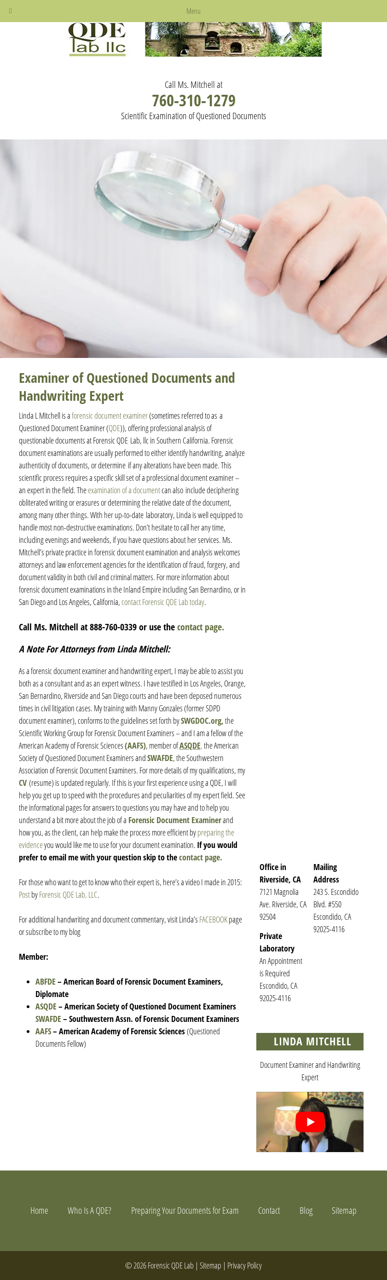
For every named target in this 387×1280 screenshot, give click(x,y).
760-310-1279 (194, 100)
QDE (114, 427)
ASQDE (46, 1006)
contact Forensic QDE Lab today (162, 601)
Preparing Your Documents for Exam (185, 1210)
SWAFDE (160, 757)
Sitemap (344, 1210)
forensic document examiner (110, 415)
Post (24, 894)
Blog (306, 1210)
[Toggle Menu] (10, 11)
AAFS (43, 1031)
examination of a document (124, 490)
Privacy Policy (244, 1265)
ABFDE (46, 981)
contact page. (200, 627)
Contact (269, 1210)
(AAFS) (135, 745)
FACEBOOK (212, 919)
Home (39, 1210)
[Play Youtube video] (310, 1122)
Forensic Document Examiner (174, 819)
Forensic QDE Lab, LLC (68, 894)
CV (23, 782)
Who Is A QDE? (89, 1210)
